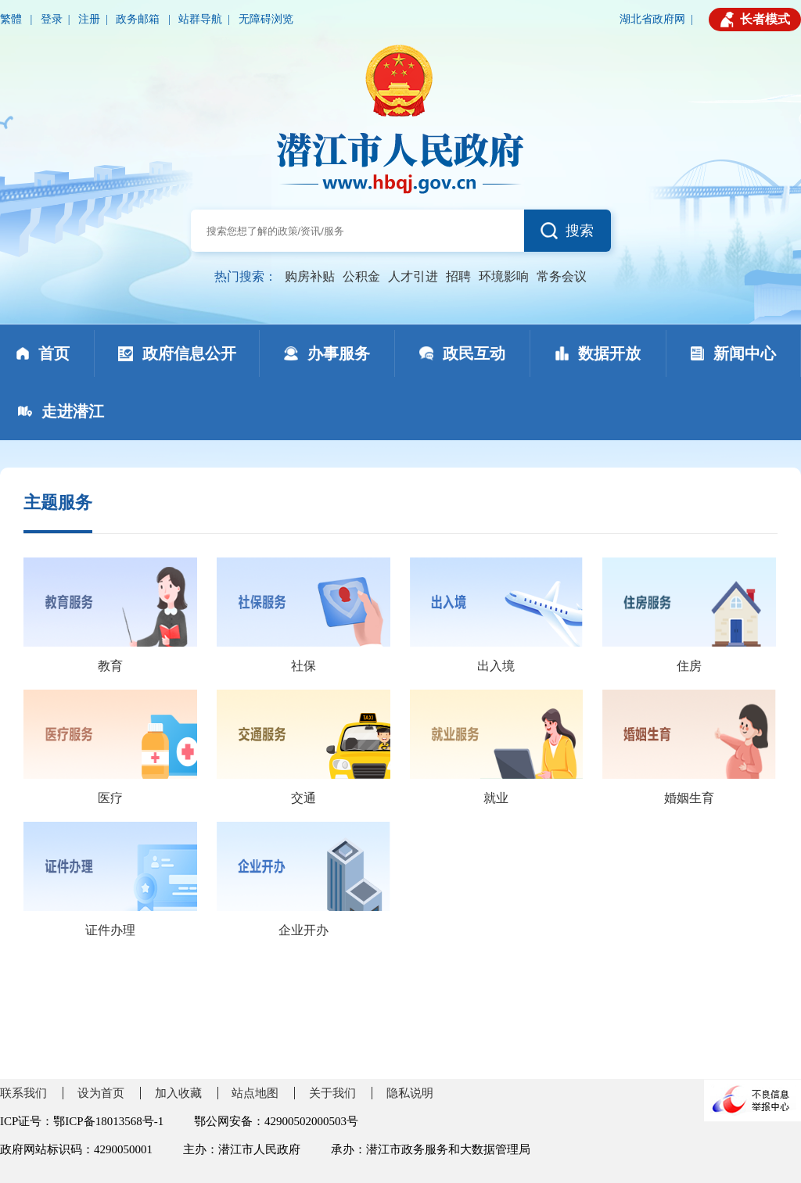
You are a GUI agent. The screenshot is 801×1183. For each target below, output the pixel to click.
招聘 (458, 276)
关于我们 (332, 1093)
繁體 (12, 19)
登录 (52, 19)
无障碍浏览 (266, 19)
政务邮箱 (139, 19)
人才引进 (413, 276)
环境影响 (504, 276)
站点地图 (255, 1093)
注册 (89, 19)
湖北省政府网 (652, 19)
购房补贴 (310, 276)
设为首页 (100, 1093)
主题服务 (57, 502)
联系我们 (23, 1093)
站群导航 (200, 19)
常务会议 (562, 276)
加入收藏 (178, 1093)
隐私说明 (409, 1093)
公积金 (361, 276)
